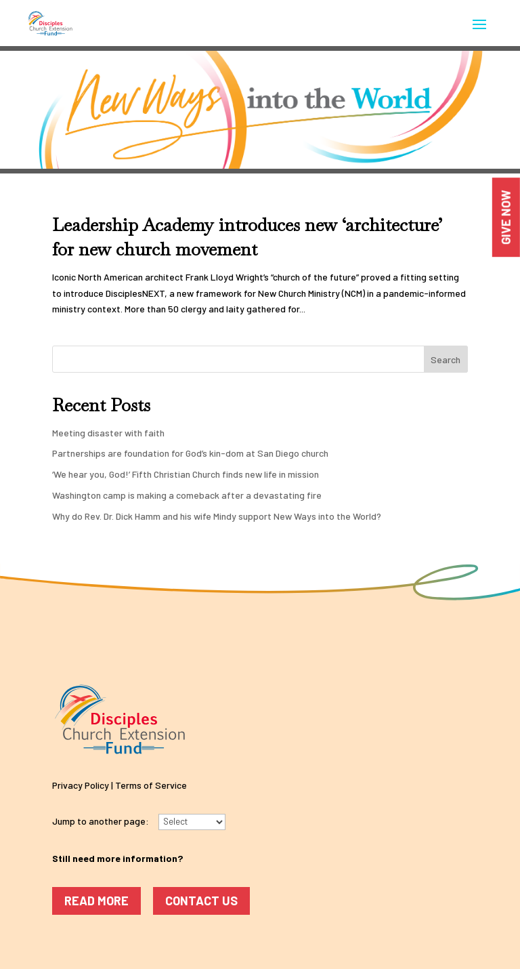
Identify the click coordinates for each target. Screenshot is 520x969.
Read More (96, 900)
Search (445, 359)
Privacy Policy (80, 785)
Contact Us (201, 900)
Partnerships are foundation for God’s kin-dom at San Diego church (190, 453)
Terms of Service (151, 785)
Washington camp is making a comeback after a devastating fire (187, 495)
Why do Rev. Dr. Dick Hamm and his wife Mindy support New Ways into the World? (216, 516)
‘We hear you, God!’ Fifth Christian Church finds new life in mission (185, 474)
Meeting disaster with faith (108, 432)
